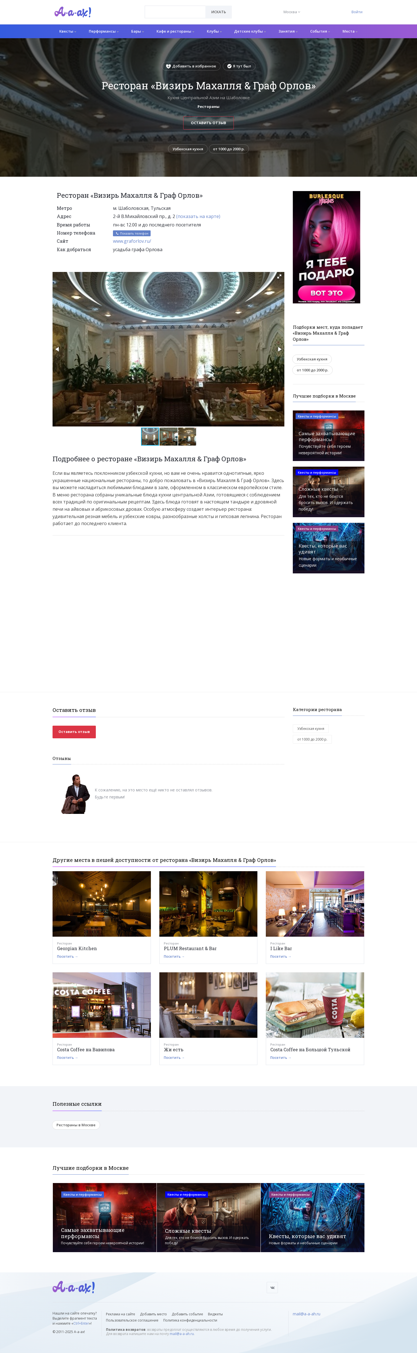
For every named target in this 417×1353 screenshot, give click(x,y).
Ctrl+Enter (81, 1323)
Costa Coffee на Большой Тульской (310, 1049)
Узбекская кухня (188, 148)
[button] (279, 276)
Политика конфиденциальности (190, 1320)
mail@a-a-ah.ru (182, 1333)
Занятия (288, 31)
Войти (357, 11)
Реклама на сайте (120, 1314)
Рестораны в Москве (76, 1124)
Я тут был (239, 66)
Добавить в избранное (191, 66)
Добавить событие (187, 1314)
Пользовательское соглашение (132, 1320)
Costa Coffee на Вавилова (86, 1049)
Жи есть (173, 1049)
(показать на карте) (198, 216)
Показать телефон (131, 233)
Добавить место (153, 1314)
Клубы (214, 31)
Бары (137, 31)
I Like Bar (281, 948)
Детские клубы (250, 31)
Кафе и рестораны (175, 31)
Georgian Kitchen (77, 948)
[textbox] (175, 8)
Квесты (67, 31)
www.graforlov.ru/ (132, 241)
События (320, 31)
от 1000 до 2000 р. (229, 148)
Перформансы (104, 31)
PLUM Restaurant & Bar (190, 948)
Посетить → (67, 956)
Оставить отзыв (208, 122)
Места (350, 31)
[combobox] (175, 12)
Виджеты (215, 1314)
